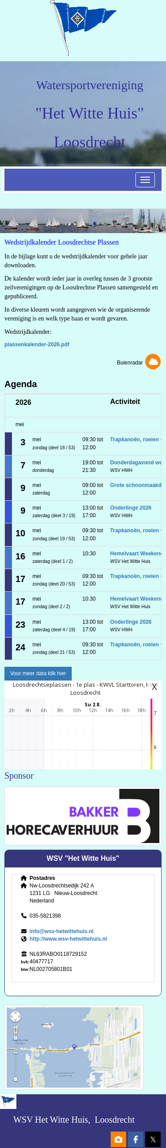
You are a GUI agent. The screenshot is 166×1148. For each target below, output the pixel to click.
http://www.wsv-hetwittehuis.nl (68, 939)
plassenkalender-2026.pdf (36, 344)
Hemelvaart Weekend (137, 553)
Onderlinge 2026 (130, 508)
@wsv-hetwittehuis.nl (61, 931)
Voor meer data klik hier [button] (38, 673)
